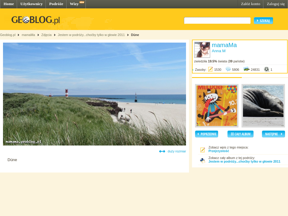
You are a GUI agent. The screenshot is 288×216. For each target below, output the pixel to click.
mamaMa (28, 35)
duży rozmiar (177, 151)
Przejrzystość (218, 151)
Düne (135, 35)
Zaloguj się (276, 4)
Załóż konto (250, 4)
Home (9, 4)
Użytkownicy (31, 4)
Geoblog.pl (8, 35)
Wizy (74, 4)
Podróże (56, 4)
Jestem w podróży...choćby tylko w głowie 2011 (91, 35)
